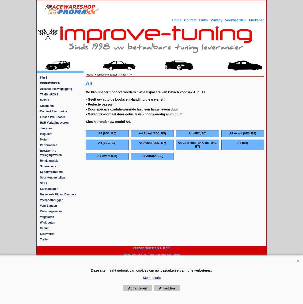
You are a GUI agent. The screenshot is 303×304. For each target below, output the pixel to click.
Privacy (216, 20)
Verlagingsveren (51, 211)
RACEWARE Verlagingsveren (51, 153)
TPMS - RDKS (49, 94)
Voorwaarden (235, 20)
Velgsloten (47, 217)
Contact (190, 20)
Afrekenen (257, 20)
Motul (44, 139)
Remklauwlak (49, 160)
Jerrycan (46, 128)
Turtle (44, 239)
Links (203, 20)
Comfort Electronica (53, 111)
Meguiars (46, 134)
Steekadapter (49, 188)
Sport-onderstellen (52, 177)
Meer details (152, 278)
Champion (47, 105)
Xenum (44, 228)
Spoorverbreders (51, 172)
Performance (48, 145)
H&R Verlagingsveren (54, 122)
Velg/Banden (48, 205)
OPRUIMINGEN (50, 83)
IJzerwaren (47, 234)
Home (176, 20)
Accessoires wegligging (56, 89)
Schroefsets (48, 166)
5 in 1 (43, 77)
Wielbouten (47, 222)
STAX (43, 183)
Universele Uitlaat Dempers (58, 194)
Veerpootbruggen (51, 200)
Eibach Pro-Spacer (52, 117)
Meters (44, 100)
